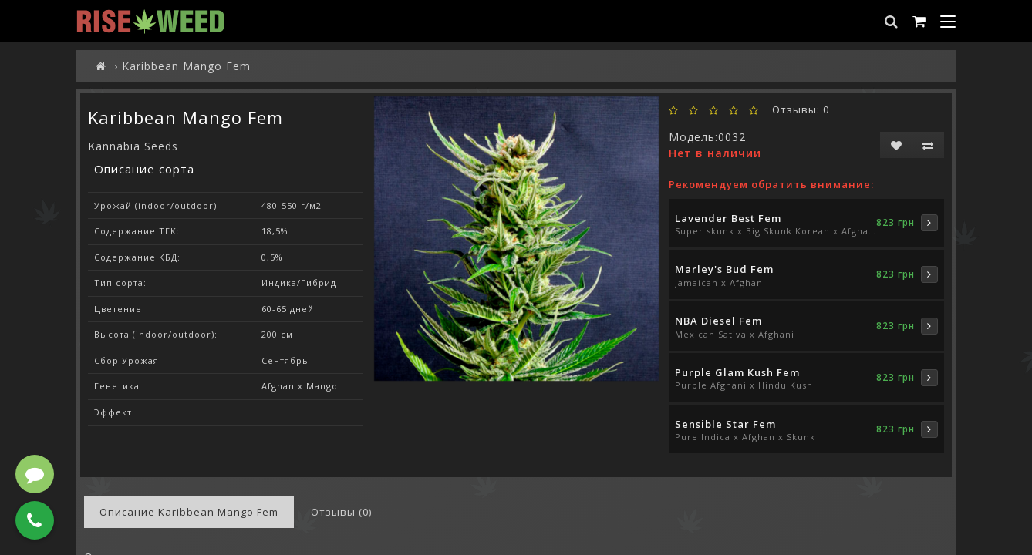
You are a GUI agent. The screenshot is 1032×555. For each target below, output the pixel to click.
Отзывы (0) (341, 512)
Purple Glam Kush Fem (737, 372)
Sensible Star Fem (725, 424)
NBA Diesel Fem (718, 321)
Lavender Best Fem (728, 218)
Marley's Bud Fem (724, 269)
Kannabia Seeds (133, 146)
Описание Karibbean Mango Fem (188, 512)
